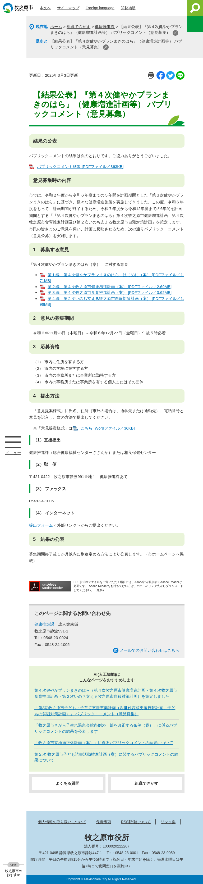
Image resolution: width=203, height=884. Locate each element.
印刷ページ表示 (151, 75)
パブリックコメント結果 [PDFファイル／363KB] (80, 166)
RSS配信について (136, 822)
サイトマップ (68, 8)
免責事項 (103, 822)
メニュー (13, 442)
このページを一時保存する (195, 24)
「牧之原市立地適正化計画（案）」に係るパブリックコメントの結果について (103, 742)
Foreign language (100, 8)
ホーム (56, 26)
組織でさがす (78, 26)
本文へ (45, 8)
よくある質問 (67, 783)
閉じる (175, 33)
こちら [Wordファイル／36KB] (108, 428)
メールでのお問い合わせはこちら (149, 650)
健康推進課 (105, 26)
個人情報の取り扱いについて (62, 822)
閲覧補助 (128, 8)
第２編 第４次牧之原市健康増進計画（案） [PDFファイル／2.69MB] (110, 286)
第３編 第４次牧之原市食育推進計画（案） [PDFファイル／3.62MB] (110, 292)
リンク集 (168, 822)
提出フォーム (41, 525)
